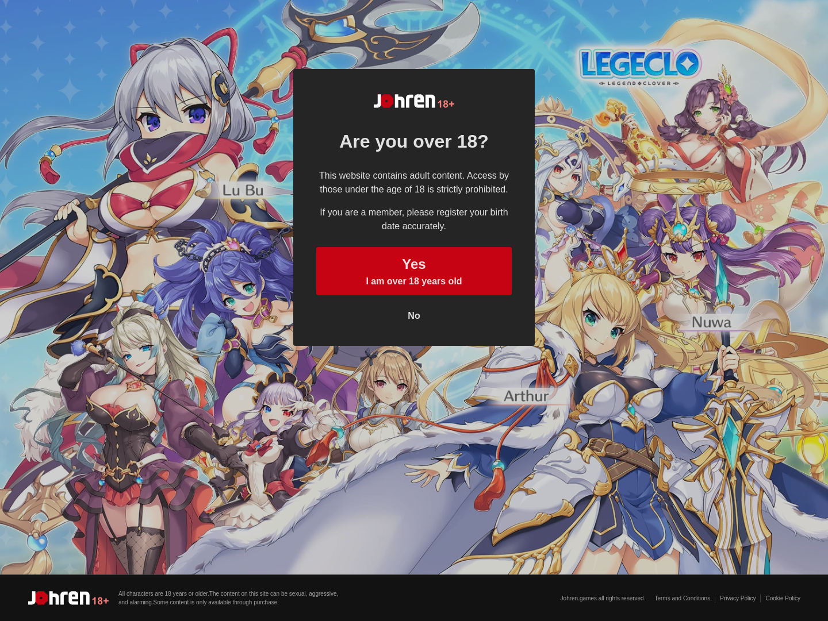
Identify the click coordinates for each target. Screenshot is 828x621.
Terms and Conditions (682, 598)
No (414, 316)
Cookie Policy (782, 598)
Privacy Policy (738, 598)
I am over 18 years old (414, 270)
